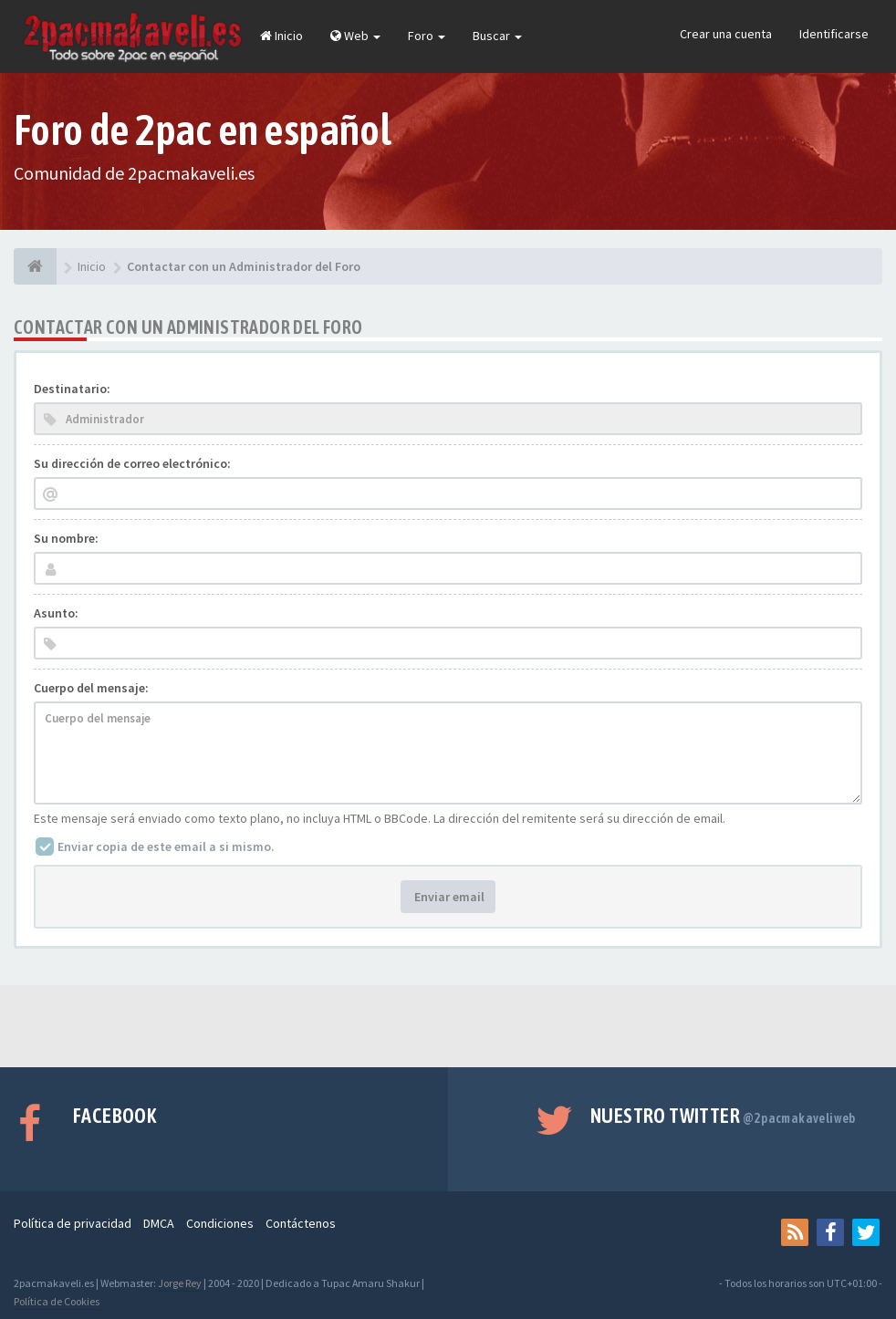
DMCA (158, 1223)
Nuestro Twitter (723, 1115)
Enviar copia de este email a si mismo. (166, 846)
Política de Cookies (56, 1301)
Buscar (497, 35)
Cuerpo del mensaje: (91, 688)
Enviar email (448, 896)
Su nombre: (66, 538)
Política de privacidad (72, 1223)
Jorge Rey (180, 1283)
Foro (426, 35)
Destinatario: (72, 388)
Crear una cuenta (726, 34)
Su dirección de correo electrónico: (132, 463)
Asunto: (56, 613)
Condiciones (220, 1223)
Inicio (281, 35)
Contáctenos (301, 1223)
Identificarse (834, 34)
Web (355, 35)
